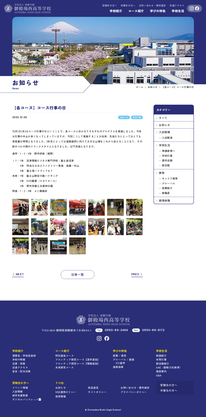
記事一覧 (77, 274)
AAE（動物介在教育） (169, 367)
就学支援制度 (20, 395)
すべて (163, 118)
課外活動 (167, 160)
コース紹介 (136, 11)
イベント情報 (20, 387)
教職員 (166, 193)
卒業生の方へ (128, 5)
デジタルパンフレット (26, 399)
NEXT (18, 274)
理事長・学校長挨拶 (24, 355)
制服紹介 (161, 355)
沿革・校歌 (18, 363)
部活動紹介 (162, 363)
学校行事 (167, 155)
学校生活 (178, 11)
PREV (137, 274)
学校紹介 (116, 11)
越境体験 (164, 200)
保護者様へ (168, 151)
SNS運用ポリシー (65, 392)
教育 (161, 173)
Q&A (159, 375)
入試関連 (167, 137)
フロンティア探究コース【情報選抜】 (77, 363)
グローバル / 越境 (123, 359)
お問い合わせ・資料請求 (135, 387)
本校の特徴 (18, 359)
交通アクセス (177, 5)
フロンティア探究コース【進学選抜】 (77, 359)
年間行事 (161, 359)
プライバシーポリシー (134, 392)
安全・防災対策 (21, 371)
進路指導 (118, 367)
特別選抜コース (64, 355)
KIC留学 (120, 363)
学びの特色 (158, 11)
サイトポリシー (97, 392)
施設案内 (161, 371)
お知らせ (164, 125)
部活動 (166, 165)
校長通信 (93, 387)
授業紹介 (167, 188)
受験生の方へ (109, 5)
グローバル (168, 183)
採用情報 (60, 396)
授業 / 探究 (119, 355)
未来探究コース (64, 367)
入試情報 (164, 132)
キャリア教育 (170, 178)
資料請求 (152, 5)
